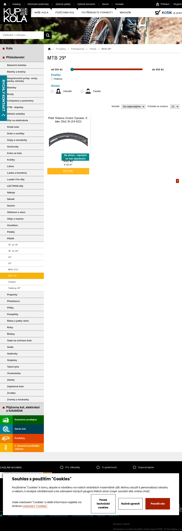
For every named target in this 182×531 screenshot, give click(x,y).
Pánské (97, 91)
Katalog (17, 4)
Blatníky (11, 87)
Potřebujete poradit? (97, 12)
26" (9, 263)
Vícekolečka (14, 373)
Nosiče (11, 205)
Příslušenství (15, 57)
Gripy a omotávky (17, 140)
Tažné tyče (13, 366)
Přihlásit (165, 4)
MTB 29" (12, 275)
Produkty (20, 438)
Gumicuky (13, 146)
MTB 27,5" (13, 269)
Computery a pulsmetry (20, 100)
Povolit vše (158, 503)
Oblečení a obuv (16, 212)
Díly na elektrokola (17, 120)
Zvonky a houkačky (18, 399)
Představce (13, 301)
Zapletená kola (15, 386)
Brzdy (10, 94)
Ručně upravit (130, 503)
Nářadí (10, 199)
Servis (105, 4)
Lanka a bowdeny (17, 172)
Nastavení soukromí (121, 524)
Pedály (11, 232)
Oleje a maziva (15, 218)
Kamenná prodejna (26, 419)
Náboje (11, 192)
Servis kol (20, 429)
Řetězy (11, 334)
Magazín (125, 12)
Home (5, 4)
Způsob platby (63, 4)
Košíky (11, 159)
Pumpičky (12, 314)
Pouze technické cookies (103, 503)
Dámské (67, 91)
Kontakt (120, 4)
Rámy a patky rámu (18, 320)
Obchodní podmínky (38, 4)
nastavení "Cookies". (35, 506)
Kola (9, 48)
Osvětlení (12, 225)
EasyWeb (138, 529)
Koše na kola (14, 153)
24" (10, 257)
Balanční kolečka (16, 65)
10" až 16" (13, 244)
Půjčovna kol (65, 12)
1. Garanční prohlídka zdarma (27, 447)
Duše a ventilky (15, 133)
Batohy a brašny (16, 71)
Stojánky (12, 360)
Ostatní (12, 282)
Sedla (10, 347)
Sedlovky (12, 353)
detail (68, 171)
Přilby (10, 307)
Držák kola (13, 127)
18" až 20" (13, 251)
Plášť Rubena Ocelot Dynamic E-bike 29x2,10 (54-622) (68, 120)
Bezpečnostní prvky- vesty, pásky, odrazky (22, 79)
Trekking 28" (14, 288)
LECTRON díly (15, 186)
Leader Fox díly (15, 179)
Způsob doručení (86, 4)
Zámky (11, 379)
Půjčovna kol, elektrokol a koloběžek (22, 409)
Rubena (58, 79)
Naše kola (41, 12)
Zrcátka (11, 393)
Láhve (10, 166)
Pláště (10, 238)
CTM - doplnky (15, 107)
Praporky (12, 294)
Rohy (10, 327)
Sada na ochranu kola (19, 340)
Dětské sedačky (16, 113)
